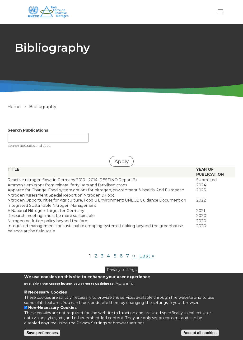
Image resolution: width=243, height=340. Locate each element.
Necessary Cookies (47, 292)
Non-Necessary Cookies (52, 307)
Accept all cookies (200, 333)
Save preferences (42, 333)
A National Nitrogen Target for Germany (46, 210)
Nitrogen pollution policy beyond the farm (48, 221)
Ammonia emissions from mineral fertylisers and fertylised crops (67, 185)
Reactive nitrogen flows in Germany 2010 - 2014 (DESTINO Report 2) (72, 180)
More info (124, 283)
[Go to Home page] (51, 12)
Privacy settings (121, 269)
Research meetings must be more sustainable (51, 215)
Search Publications (28, 130)
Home (14, 106)
